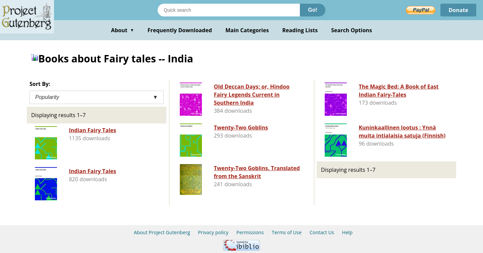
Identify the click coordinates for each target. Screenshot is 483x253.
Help (347, 232)
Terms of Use (287, 232)
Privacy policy (213, 232)
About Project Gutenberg (162, 232)
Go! (312, 10)
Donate (458, 10)
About (122, 30)
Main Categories (247, 30)
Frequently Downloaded (180, 30)
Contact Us (322, 232)
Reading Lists (300, 30)
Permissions (250, 232)
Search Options (351, 30)
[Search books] (229, 10)
